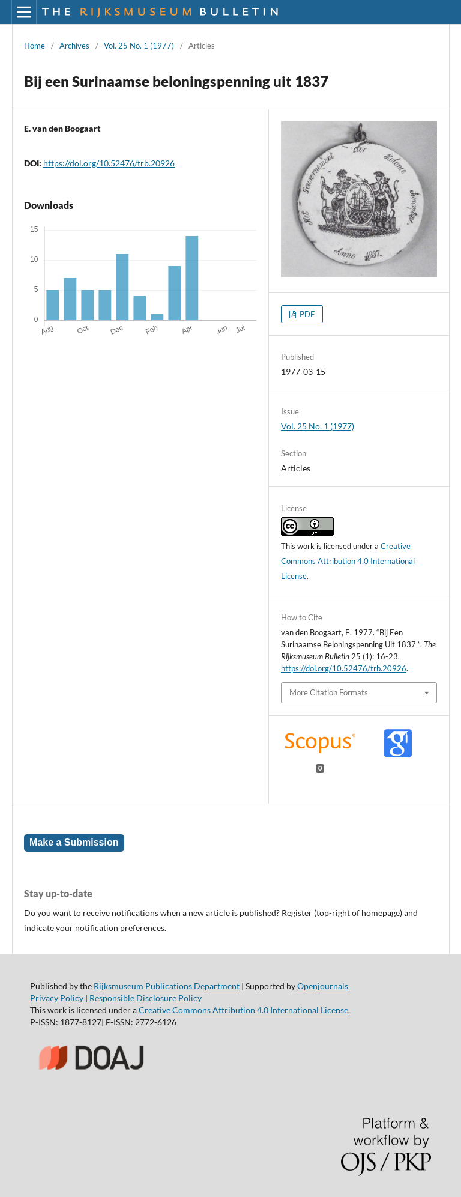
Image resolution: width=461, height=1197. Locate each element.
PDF (306, 314)
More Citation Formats (328, 692)
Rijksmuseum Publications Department (167, 986)
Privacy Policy (56, 998)
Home (34, 45)
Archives (74, 45)
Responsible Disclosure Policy (145, 998)
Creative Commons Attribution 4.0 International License (348, 561)
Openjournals (322, 986)
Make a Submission (74, 842)
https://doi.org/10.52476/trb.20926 (109, 163)
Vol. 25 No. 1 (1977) (139, 45)
